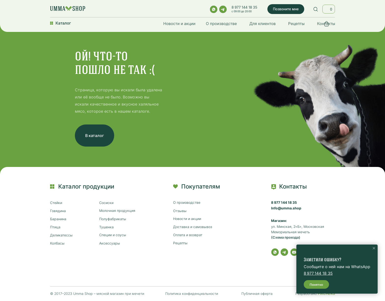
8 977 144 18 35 (244, 7)
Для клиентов (262, 24)
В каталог (94, 135)
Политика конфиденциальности (191, 293)
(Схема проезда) (285, 237)
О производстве (221, 24)
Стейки (56, 203)
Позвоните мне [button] (286, 9)
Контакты (326, 24)
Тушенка (106, 227)
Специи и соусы (112, 235)
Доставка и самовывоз (192, 227)
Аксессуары (109, 243)
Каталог (63, 23)
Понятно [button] (316, 285)
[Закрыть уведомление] (373, 248)
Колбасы (57, 243)
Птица (55, 227)
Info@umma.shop (286, 208)
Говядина (58, 211)
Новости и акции (179, 24)
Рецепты (296, 24)
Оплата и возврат (187, 235)
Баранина (58, 219)
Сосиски (106, 203)
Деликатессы (61, 235)
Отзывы (180, 211)
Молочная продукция (117, 210)
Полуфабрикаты (112, 219)
